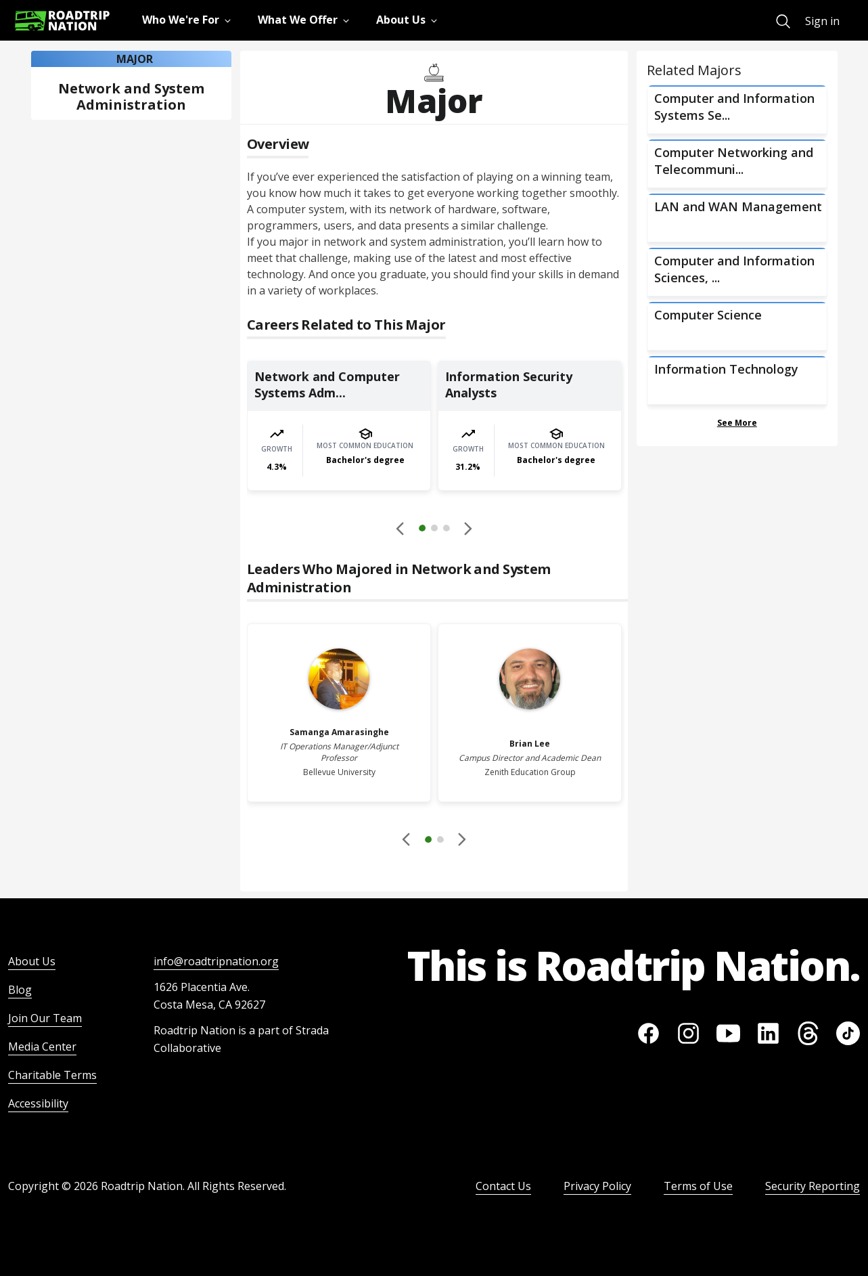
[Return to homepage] (62, 20)
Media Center (42, 1046)
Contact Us (503, 1186)
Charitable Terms (52, 1075)
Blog (20, 989)
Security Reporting (812, 1186)
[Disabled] (401, 528)
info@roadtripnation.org (216, 961)
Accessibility (38, 1103)
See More (737, 422)
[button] (434, 530)
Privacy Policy (597, 1186)
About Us (31, 961)
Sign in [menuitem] (822, 21)
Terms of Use (698, 1186)
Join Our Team (45, 1018)
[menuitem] (783, 21)
